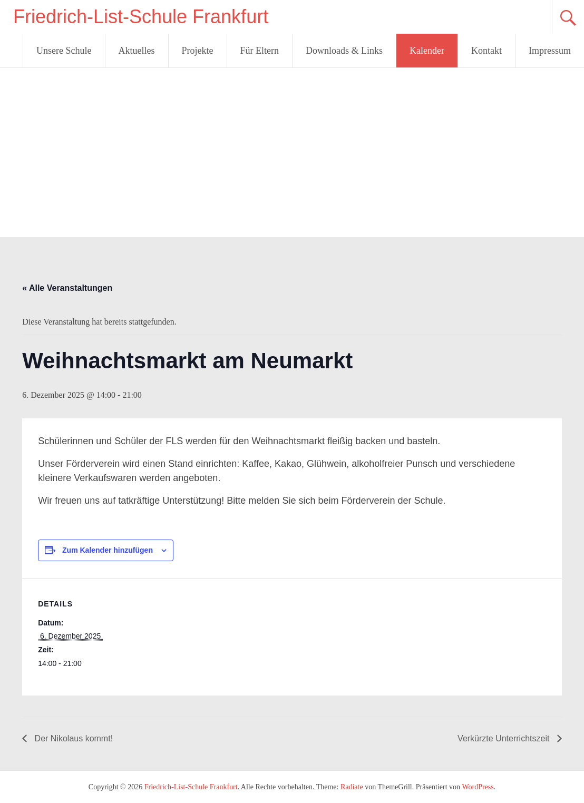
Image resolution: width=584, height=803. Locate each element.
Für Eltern (259, 50)
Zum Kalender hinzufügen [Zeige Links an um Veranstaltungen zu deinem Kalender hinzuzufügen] (107, 550)
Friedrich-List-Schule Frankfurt (140, 16)
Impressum (550, 50)
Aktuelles (137, 50)
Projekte (197, 50)
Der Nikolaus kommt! (72, 738)
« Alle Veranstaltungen (67, 287)
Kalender (427, 50)
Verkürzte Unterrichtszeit (505, 738)
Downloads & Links (344, 50)
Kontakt (486, 50)
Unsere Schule (63, 50)
